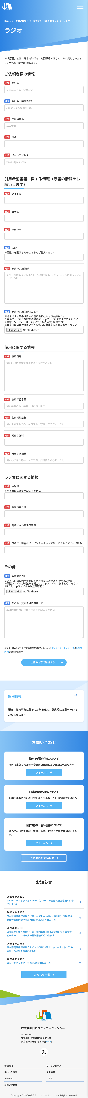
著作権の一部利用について (46, 20)
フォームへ (42, 772)
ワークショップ (53, 1065)
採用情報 (50, 1072)
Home (7, 20)
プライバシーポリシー (61, 647)
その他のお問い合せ (42, 858)
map (48, 1041)
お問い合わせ (22, 20)
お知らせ (8, 1078)
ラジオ (66, 20)
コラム (49, 1078)
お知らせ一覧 (42, 975)
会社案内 (8, 1065)
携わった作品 (10, 1072)
